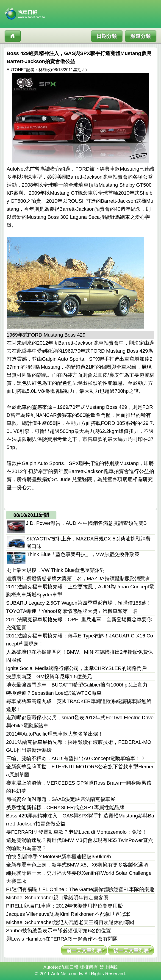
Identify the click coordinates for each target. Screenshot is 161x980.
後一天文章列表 (131, 950)
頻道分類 (140, 36)
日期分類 (107, 36)
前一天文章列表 (84, 950)
